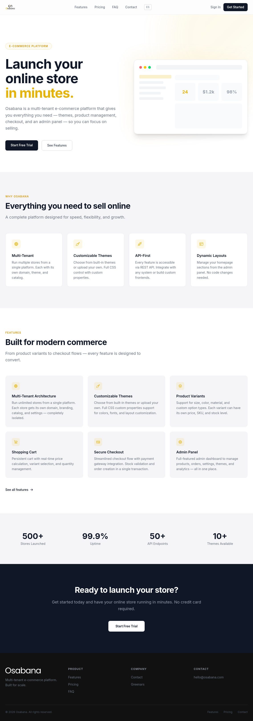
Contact (131, 7)
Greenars (138, 684)
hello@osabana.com (209, 677)
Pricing (100, 7)
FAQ (115, 7)
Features (81, 7)
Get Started (235, 7)
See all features (19, 490)
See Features (57, 145)
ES (148, 7)
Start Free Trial (22, 145)
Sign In (215, 7)
